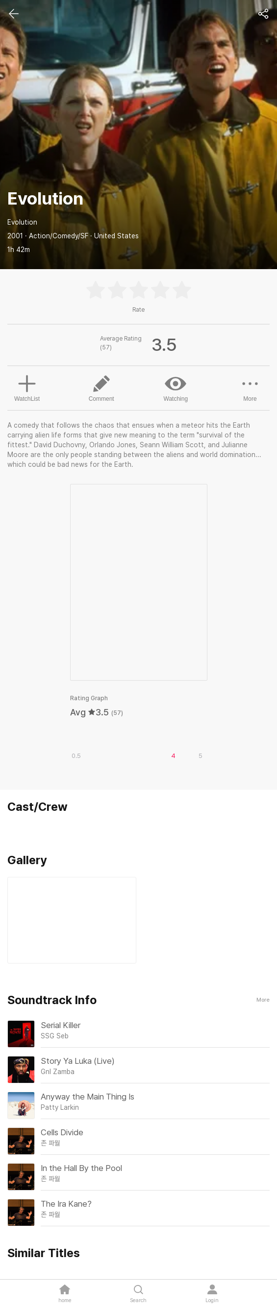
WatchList (27, 387)
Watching (176, 387)
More (250, 387)
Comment (101, 387)
